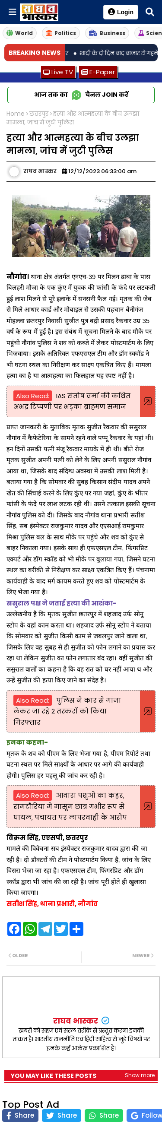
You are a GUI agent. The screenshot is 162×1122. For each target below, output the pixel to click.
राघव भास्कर (76, 1020)
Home (15, 114)
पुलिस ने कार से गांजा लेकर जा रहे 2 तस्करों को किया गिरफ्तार (67, 711)
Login (120, 12)
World (19, 33)
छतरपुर (38, 114)
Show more (140, 1075)
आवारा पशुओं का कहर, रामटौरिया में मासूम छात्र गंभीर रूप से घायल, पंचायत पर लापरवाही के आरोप (70, 806)
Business (107, 33)
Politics (61, 33)
